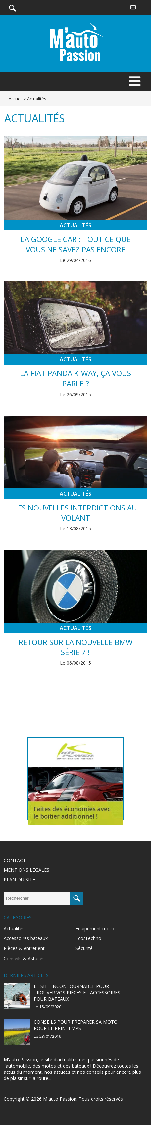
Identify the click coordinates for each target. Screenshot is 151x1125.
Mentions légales (26, 870)
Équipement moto (95, 928)
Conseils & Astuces (24, 958)
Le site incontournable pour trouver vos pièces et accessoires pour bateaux (77, 992)
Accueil (16, 99)
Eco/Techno (88, 938)
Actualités (75, 225)
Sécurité (84, 948)
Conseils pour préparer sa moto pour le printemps (76, 1025)
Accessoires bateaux (26, 938)
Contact (15, 860)
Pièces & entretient (24, 948)
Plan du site (19, 879)
